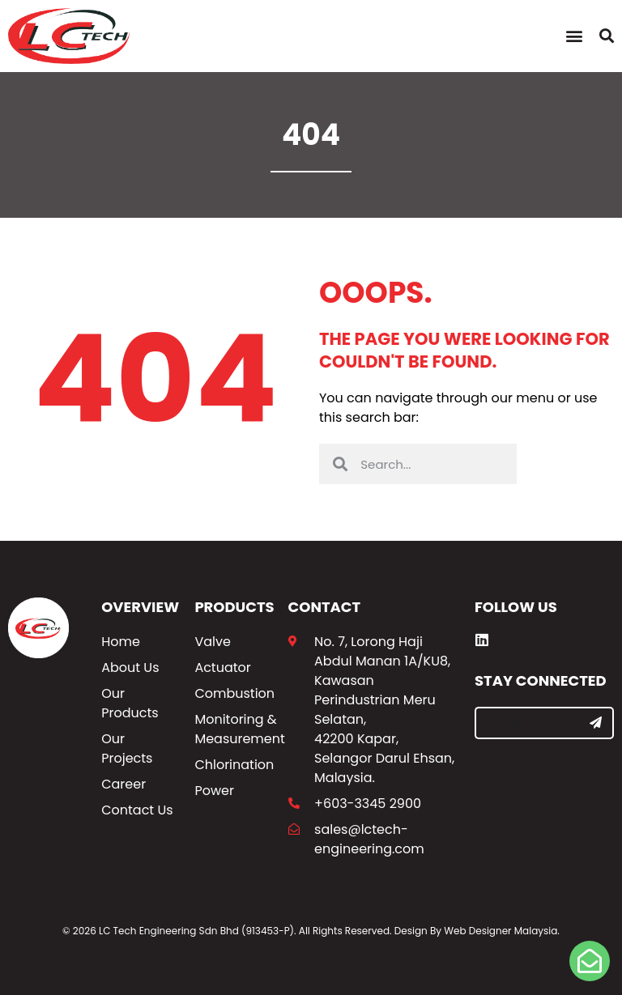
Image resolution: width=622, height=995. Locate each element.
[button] (573, 36)
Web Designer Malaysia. (502, 931)
